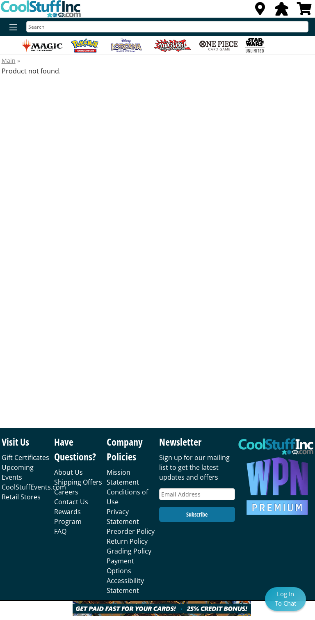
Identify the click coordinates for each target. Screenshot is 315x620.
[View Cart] (304, 11)
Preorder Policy (131, 531)
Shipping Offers (78, 482)
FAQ (60, 531)
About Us (68, 472)
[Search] (167, 26)
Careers (66, 491)
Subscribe (197, 514)
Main (9, 60)
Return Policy (127, 541)
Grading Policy (129, 551)
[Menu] (11, 27)
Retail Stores (21, 496)
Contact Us (71, 501)
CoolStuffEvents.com (34, 487)
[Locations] (260, 11)
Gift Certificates (25, 457)
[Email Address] (197, 494)
